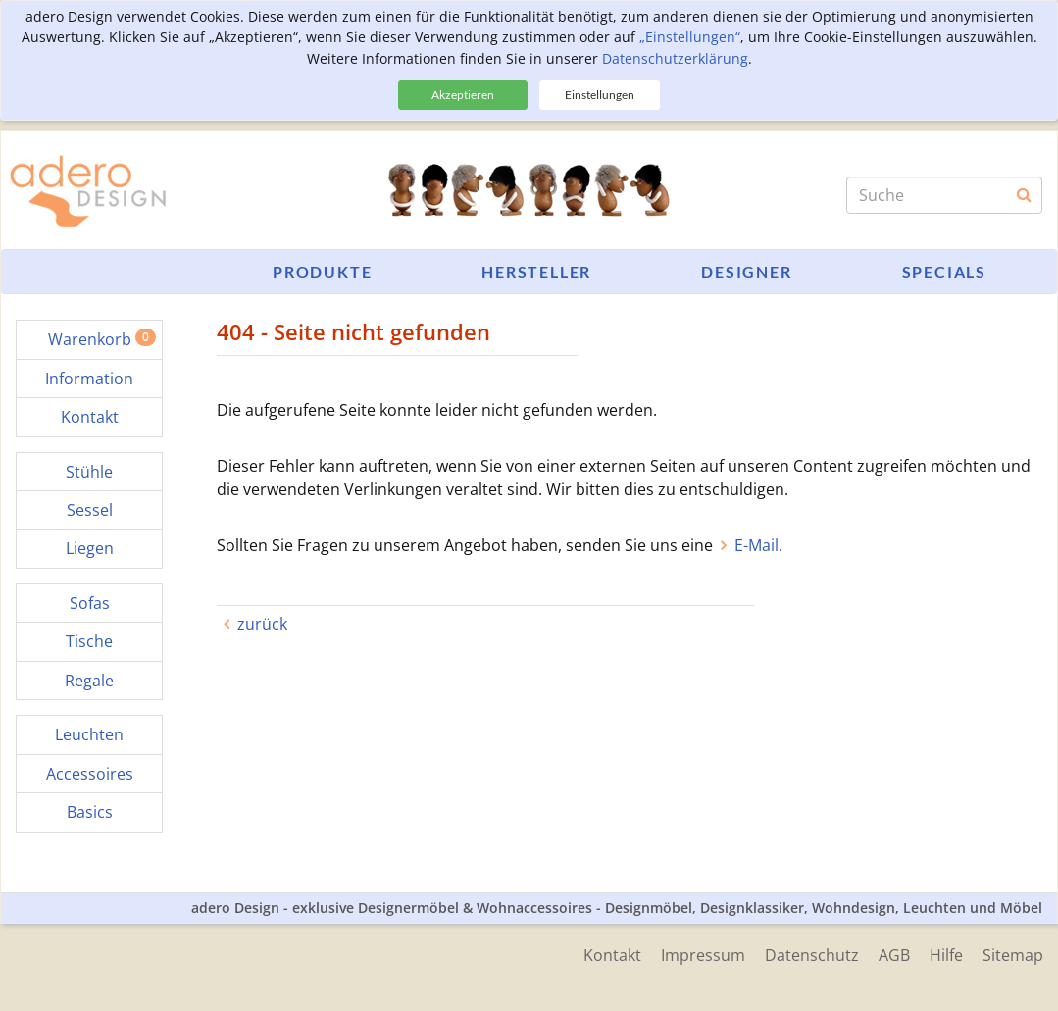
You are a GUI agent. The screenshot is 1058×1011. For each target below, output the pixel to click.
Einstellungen (599, 94)
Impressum (703, 955)
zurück (262, 623)
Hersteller (536, 271)
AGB (894, 955)
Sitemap (1012, 955)
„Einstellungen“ (689, 36)
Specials (944, 271)
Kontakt (612, 955)
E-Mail (756, 545)
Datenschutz (812, 955)
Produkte (322, 271)
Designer (746, 271)
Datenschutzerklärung (675, 58)
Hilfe (946, 955)
